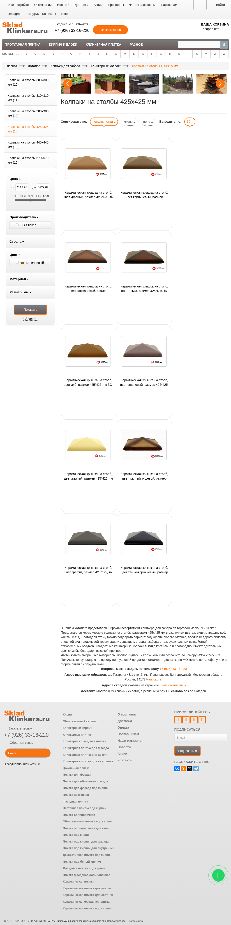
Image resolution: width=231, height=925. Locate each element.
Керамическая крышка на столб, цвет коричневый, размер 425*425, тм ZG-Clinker (144, 194)
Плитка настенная (76, 794)
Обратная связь (18, 742)
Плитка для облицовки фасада (85, 781)
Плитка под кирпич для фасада (86, 841)
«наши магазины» (173, 685)
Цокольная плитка (76, 768)
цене (148, 121)
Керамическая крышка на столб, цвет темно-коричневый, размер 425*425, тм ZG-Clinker (144, 570)
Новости (63, 5)
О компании (43, 5)
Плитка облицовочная (79, 815)
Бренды (7, 53)
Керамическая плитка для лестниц (88, 895)
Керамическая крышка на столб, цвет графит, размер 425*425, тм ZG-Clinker (88, 570)
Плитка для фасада (77, 774)
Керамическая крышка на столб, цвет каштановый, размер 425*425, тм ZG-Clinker (88, 288)
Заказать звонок (18, 728)
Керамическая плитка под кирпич (87, 908)
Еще (64, 14)
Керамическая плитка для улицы (87, 888)
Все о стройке (18, 5)
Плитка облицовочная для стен (86, 828)
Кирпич (68, 714)
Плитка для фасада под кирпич (86, 788)
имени (129, 121)
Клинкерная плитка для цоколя (85, 754)
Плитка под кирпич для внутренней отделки (95, 848)
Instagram (15, 14)
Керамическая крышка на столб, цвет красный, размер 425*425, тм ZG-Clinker (88, 194)
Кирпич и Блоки (63, 44)
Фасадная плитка (75, 801)
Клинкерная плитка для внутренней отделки (95, 761)
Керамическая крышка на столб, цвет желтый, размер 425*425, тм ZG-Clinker (88, 476)
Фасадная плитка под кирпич (84, 868)
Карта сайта (136, 921)
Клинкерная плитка (103, 44)
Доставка (81, 5)
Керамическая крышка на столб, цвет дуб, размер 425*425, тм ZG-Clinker (88, 382)
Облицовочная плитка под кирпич (88, 821)
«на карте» (155, 679)
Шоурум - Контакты (42, 14)
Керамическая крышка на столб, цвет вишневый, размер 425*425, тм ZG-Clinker (144, 382)
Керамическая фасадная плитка (86, 901)
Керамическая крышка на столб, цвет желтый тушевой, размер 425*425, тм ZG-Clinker (144, 476)
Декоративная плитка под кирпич (87, 855)
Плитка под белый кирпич (82, 861)
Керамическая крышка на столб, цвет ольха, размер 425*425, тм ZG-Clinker (144, 288)
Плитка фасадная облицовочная (87, 875)
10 (190, 121)
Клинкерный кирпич (77, 728)
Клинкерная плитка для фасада (86, 748)
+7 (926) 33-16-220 (72, 30)
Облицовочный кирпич (80, 721)
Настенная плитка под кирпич (84, 808)
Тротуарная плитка (23, 44)
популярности (104, 121)
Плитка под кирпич (77, 834)
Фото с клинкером (142, 5)
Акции (98, 5)
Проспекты (116, 5)
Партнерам (169, 5)
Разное (136, 44)
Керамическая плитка (78, 881)
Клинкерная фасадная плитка (84, 741)
